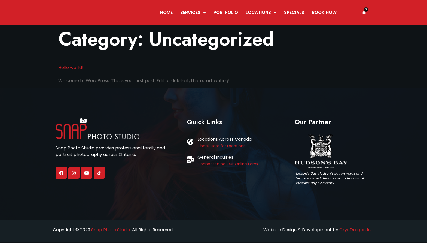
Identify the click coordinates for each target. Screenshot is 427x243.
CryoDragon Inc (356, 230)
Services (193, 13)
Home (166, 13)
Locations (261, 13)
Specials (294, 13)
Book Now (324, 13)
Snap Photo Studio (110, 230)
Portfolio (225, 13)
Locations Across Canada (224, 140)
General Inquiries (215, 158)
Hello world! (70, 68)
